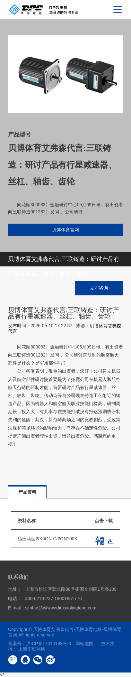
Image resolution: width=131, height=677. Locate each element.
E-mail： (16, 607)
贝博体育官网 (65, 229)
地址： (15, 589)
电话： (15, 598)
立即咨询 (99, 288)
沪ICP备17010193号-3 (48, 643)
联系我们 (18, 577)
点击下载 (99, 540)
